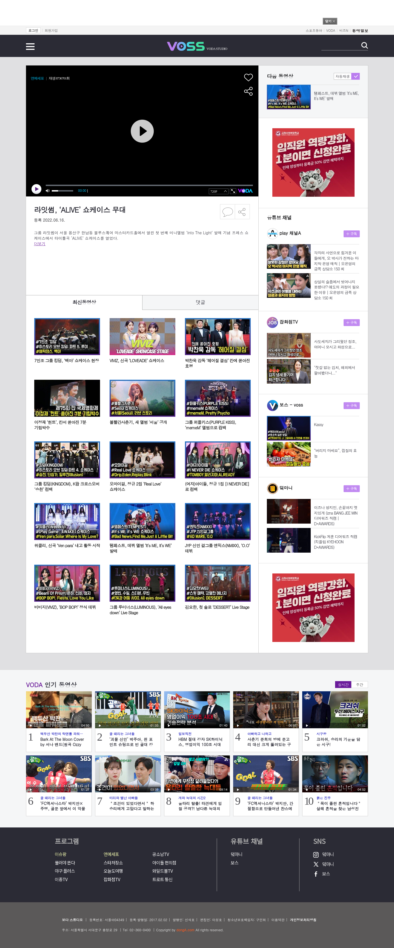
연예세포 (111, 854)
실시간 (343, 684)
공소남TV (160, 854)
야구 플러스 (65, 871)
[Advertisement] (133, 267)
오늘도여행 (113, 871)
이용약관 (277, 919)
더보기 (39, 243)
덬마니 (236, 854)
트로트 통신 (162, 879)
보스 (234, 862)
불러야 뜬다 (65, 862)
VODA (330, 30)
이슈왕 (60, 854)
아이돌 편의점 (164, 862)
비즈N (343, 30)
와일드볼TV (162, 871)
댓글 (200, 302)
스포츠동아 (314, 30)
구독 (352, 233)
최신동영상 (84, 302)
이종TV (61, 879)
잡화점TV (112, 879)
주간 (359, 684)
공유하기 (242, 211)
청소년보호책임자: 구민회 (246, 919)
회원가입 (51, 30)
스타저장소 (113, 862)
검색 (364, 45)
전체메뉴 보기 (30, 46)
